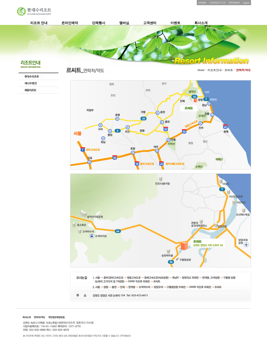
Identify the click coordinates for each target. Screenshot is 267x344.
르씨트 (229, 70)
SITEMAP (234, 2)
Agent (246, 2)
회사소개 (201, 23)
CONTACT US (217, 2)
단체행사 (98, 23)
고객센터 (149, 23)
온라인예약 (70, 23)
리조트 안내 (39, 23)
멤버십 (124, 23)
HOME (202, 2)
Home (200, 70)
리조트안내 (215, 70)
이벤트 (175, 23)
